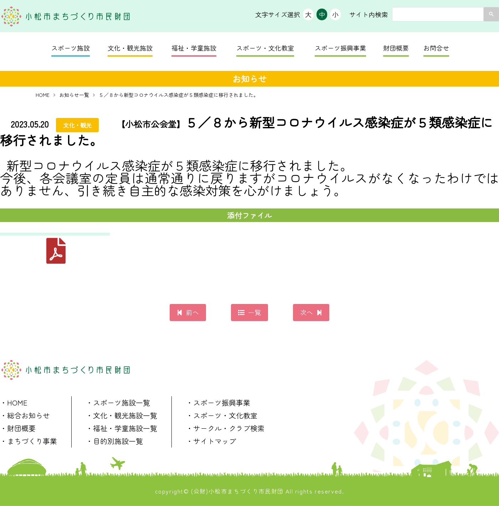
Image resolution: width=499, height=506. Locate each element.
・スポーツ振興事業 (218, 402)
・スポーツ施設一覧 (118, 402)
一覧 (254, 312)
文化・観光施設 (130, 47)
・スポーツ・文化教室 (221, 415)
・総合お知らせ (25, 415)
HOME (43, 94)
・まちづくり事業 (28, 441)
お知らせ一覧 (74, 94)
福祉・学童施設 (193, 47)
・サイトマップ (211, 441)
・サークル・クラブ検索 (225, 428)
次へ (306, 312)
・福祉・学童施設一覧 (121, 428)
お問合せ (436, 47)
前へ (192, 312)
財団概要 (396, 47)
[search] (437, 14)
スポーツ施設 (70, 47)
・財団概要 (18, 428)
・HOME (13, 402)
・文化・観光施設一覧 (121, 415)
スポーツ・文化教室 (265, 47)
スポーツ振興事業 (340, 47)
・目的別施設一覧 (114, 441)
